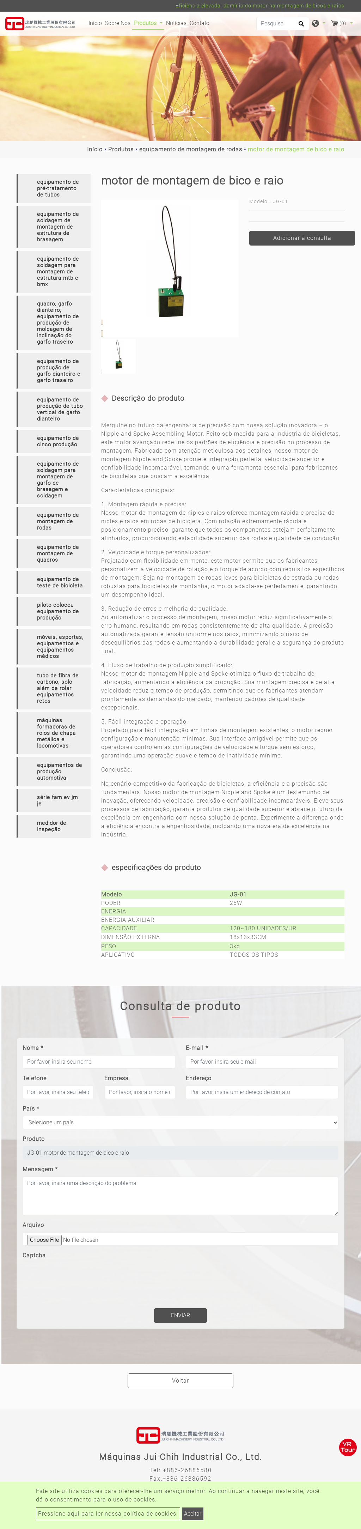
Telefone (35, 1078)
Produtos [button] (146, 23)
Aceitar (192, 1513)
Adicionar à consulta (302, 238)
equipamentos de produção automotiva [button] (59, 771)
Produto (34, 1139)
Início (96, 22)
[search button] (300, 26)
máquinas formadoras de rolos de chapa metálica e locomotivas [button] (56, 733)
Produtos (121, 149)
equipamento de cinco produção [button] (58, 441)
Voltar (180, 1380)
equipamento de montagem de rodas (190, 149)
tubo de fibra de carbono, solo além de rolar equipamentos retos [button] (58, 688)
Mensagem (40, 1169)
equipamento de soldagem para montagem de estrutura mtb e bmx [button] (58, 272)
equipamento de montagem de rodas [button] (58, 521)
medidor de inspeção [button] (51, 826)
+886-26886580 (187, 1470)
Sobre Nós (117, 23)
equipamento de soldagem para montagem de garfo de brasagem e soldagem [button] (58, 480)
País (31, 1108)
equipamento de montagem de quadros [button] (58, 553)
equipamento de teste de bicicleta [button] (60, 582)
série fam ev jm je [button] (57, 800)
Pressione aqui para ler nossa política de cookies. (108, 1513)
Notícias (176, 23)
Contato (199, 23)
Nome (33, 1048)
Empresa (116, 1078)
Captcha (34, 1255)
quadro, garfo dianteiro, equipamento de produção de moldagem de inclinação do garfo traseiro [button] (58, 323)
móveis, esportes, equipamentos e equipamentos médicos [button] (60, 646)
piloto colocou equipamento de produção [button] (58, 611)
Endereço (199, 1078)
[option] (170, 268)
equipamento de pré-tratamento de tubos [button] (58, 188)
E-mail (197, 1048)
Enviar (180, 1315)
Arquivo (33, 1225)
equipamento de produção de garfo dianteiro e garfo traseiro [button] (58, 370)
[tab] (54, 188)
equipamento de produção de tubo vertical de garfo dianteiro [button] (60, 409)
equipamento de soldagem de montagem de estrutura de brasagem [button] (58, 227)
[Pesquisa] (282, 23)
